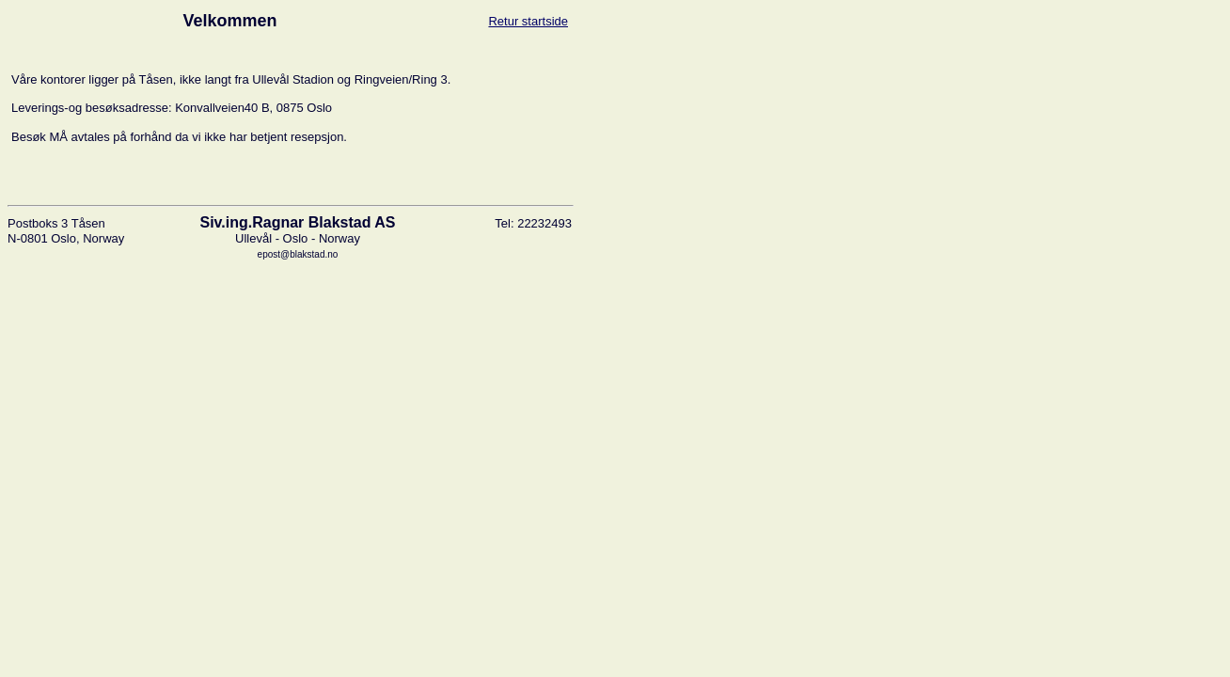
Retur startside (528, 21)
